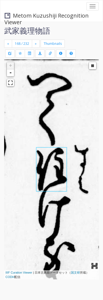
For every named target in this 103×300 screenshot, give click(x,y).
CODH (9, 277)
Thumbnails (53, 43)
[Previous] (8, 44)
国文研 (75, 272)
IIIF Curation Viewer (18, 272)
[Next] (36, 44)
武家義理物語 (27, 30)
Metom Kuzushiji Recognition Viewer (46, 16)
